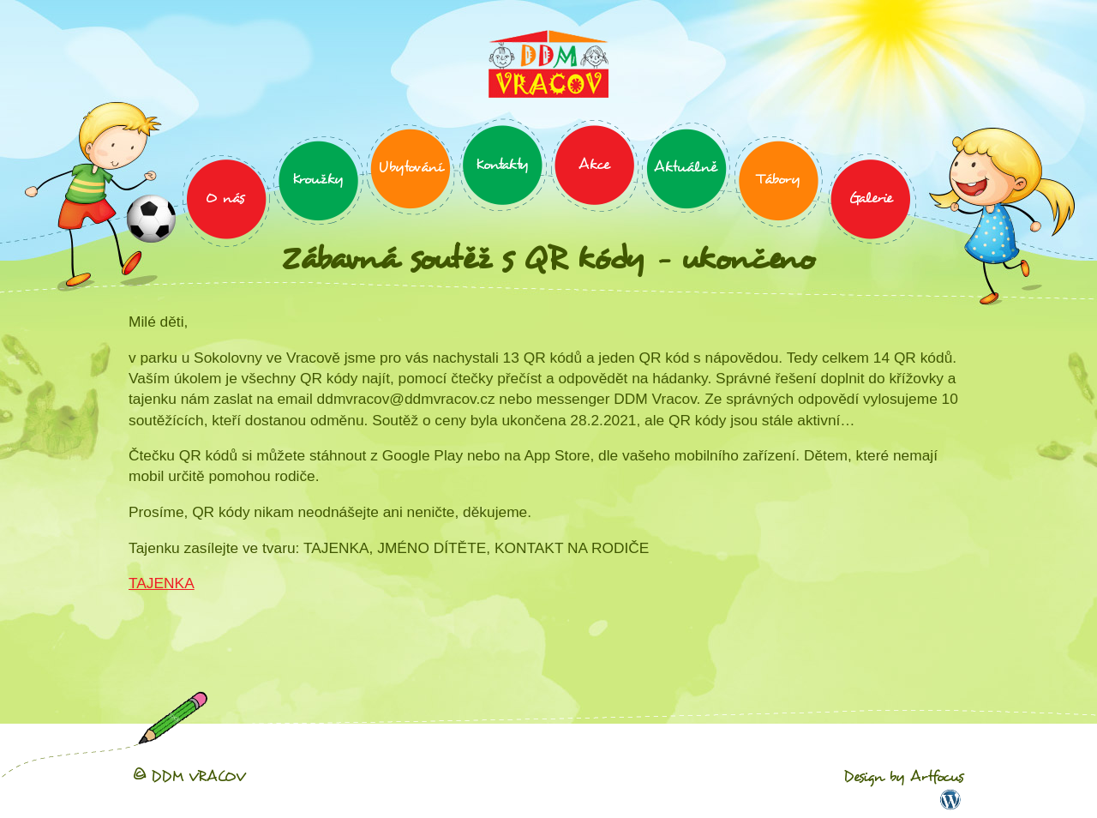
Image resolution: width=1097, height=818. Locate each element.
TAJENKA (162, 583)
